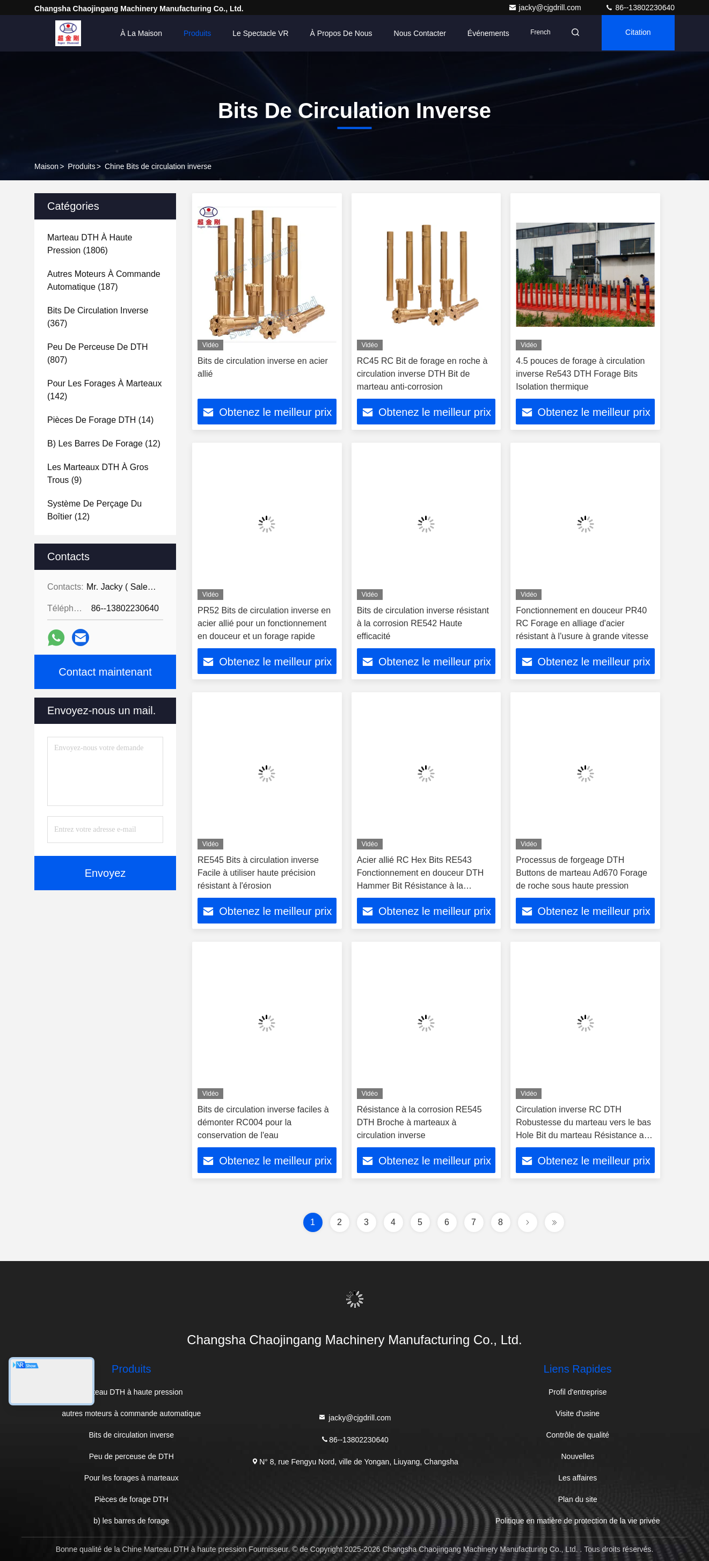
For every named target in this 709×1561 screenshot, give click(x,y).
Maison (46, 166)
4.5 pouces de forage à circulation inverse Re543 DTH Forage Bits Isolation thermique (580, 373)
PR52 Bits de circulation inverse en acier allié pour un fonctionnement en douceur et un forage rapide (264, 623)
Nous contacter (413, 33)
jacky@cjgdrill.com (545, 7)
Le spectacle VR (254, 33)
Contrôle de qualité (577, 1435)
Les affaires (577, 1478)
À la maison (135, 33)
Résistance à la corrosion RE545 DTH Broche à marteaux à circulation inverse (419, 1122)
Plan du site (577, 1499)
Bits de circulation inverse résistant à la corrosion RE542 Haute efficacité (423, 623)
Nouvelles (577, 1456)
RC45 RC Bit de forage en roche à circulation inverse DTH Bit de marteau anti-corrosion (422, 373)
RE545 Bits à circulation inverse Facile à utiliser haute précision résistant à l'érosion (258, 872)
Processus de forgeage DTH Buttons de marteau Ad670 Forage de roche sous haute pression (581, 872)
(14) (100, 419)
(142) (104, 390)
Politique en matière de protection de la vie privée (577, 1520)
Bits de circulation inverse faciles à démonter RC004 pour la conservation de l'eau (263, 1122)
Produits (190, 33)
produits (81, 166)
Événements (481, 33)
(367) (98, 317)
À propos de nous (334, 33)
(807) (97, 353)
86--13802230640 (640, 7)
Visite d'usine (577, 1413)
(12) (103, 443)
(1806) (89, 244)
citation (636, 33)
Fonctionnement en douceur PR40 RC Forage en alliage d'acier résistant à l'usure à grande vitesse (582, 623)
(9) (98, 474)
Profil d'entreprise (578, 1392)
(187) (103, 280)
